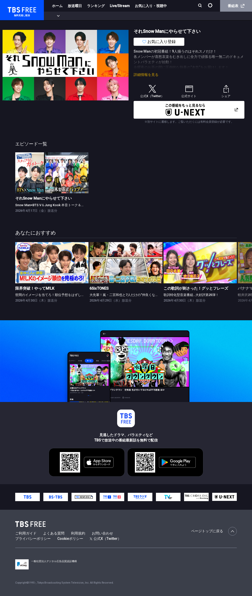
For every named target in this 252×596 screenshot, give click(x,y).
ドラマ (102, 16)
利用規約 (78, 533)
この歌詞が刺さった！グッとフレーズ (196, 288)
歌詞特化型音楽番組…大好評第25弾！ (191, 295)
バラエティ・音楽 (126, 16)
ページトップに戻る (214, 531)
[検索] (200, 6)
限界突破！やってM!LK (34, 288)
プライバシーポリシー (33, 539)
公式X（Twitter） (105, 539)
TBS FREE (13, 9)
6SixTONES (99, 288)
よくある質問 (53, 533)
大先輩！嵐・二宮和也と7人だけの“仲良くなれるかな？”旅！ (134, 295)
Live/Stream (120, 6)
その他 (201, 16)
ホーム (57, 6)
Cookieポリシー (70, 539)
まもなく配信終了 (78, 16)
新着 (55, 16)
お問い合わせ (102, 533)
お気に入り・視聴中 (151, 6)
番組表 (236, 6)
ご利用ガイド (26, 533)
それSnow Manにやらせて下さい (43, 198)
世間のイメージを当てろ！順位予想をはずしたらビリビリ (58, 295)
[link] (51, 173)
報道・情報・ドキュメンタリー (167, 16)
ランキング (96, 6)
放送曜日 (75, 6)
